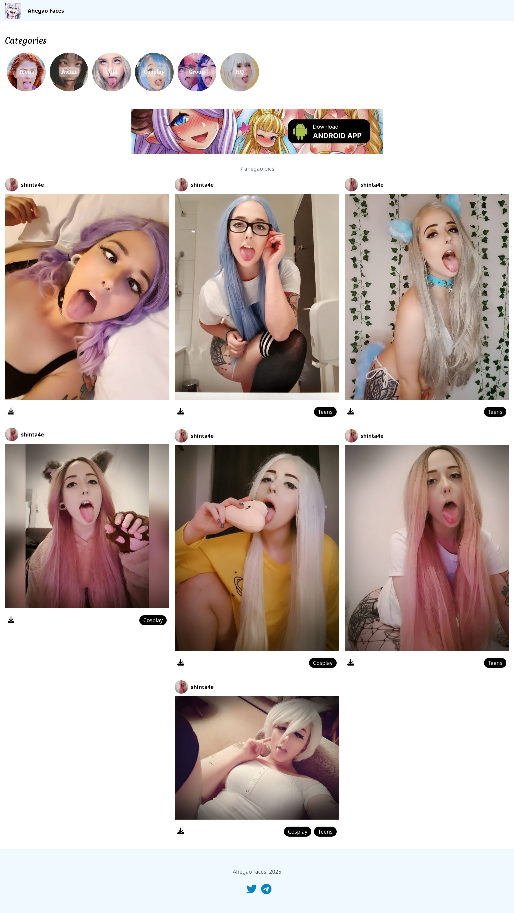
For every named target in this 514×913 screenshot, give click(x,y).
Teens (325, 411)
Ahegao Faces (46, 10)
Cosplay (153, 620)
